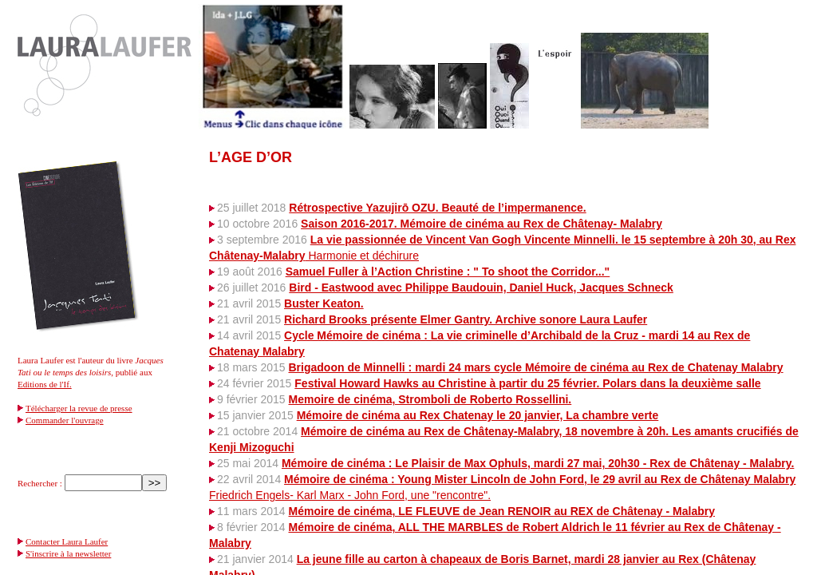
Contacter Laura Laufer (67, 541)
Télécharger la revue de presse (79, 408)
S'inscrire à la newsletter (68, 553)
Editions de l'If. (45, 384)
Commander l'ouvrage (65, 420)
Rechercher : (40, 483)
